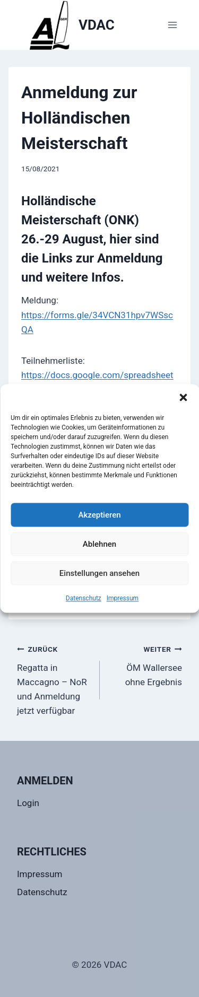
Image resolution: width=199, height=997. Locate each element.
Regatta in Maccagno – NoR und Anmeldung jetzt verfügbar (54, 679)
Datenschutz (83, 598)
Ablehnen (99, 544)
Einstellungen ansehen (99, 573)
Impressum (123, 598)
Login (28, 803)
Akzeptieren (99, 515)
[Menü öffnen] (172, 24)
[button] (183, 397)
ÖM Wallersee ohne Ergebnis (146, 664)
